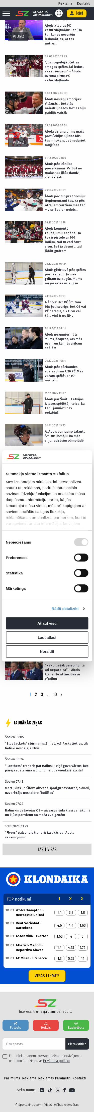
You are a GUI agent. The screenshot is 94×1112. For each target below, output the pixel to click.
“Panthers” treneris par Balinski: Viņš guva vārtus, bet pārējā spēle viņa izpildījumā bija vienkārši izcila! (46, 768)
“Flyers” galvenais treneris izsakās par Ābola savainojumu (39, 835)
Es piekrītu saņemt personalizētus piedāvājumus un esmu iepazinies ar (45, 1058)
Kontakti (83, 3)
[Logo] (34, 13)
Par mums (12, 1078)
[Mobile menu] (8, 13)
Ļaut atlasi (47, 637)
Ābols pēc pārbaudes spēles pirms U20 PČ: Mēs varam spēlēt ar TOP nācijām (64, 373)
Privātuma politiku (56, 1061)
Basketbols (76, 1025)
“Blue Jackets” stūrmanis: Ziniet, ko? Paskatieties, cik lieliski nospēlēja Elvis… (46, 746)
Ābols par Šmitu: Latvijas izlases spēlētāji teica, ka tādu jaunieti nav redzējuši (65, 405)
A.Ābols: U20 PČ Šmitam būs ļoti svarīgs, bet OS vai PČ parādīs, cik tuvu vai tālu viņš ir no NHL (65, 308)
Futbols (16, 1025)
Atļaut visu (47, 623)
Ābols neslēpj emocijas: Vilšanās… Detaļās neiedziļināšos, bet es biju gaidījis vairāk (65, 105)
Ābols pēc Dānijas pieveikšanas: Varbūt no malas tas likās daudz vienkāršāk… (63, 170)
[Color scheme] (59, 13)
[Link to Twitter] (57, 1090)
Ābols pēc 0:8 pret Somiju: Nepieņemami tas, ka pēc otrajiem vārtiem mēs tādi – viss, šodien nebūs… (65, 202)
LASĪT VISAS (47, 849)
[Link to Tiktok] (50, 1090)
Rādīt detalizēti (65, 609)
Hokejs (46, 1025)
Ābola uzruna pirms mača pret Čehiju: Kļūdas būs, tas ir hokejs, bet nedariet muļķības (65, 138)
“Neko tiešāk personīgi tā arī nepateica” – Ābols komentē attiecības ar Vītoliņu (65, 672)
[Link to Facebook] (64, 1090)
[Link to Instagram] (42, 1090)
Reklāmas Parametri (54, 1078)
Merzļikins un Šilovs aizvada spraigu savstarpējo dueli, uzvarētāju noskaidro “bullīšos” (47, 790)
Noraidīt (47, 652)
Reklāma (65, 3)
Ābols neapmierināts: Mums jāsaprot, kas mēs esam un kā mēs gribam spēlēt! (63, 341)
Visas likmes (47, 975)
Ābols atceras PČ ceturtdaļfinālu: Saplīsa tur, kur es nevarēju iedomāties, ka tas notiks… (63, 34)
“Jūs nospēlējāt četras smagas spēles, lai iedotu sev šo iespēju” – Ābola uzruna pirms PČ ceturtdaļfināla (64, 71)
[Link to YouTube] (72, 1090)
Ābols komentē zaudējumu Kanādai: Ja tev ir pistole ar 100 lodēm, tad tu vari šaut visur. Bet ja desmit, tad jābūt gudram (63, 240)
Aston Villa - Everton (32, 936)
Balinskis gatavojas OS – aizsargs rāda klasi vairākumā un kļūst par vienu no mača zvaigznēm (47, 813)
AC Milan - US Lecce (31, 958)
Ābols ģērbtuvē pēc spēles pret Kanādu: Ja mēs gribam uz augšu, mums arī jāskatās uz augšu (65, 276)
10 (55, 694)
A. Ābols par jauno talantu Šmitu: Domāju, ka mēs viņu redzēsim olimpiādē (65, 436)
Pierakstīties (77, 1044)
